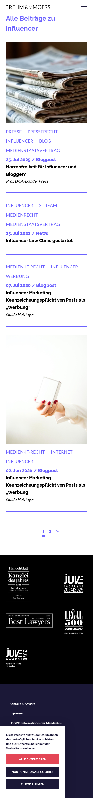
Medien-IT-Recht (25, 266)
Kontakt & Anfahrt (22, 703)
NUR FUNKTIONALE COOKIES (32, 772)
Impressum (17, 713)
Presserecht (43, 131)
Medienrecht (22, 215)
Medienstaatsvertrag (33, 150)
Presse (14, 131)
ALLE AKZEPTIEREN (32, 759)
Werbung (17, 276)
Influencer (19, 141)
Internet (62, 452)
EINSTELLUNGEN (32, 784)
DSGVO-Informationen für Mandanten (36, 723)
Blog (45, 141)
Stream (48, 205)
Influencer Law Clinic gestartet (39, 240)
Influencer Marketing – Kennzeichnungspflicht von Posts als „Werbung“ (45, 300)
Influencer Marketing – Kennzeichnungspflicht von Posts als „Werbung (45, 485)
